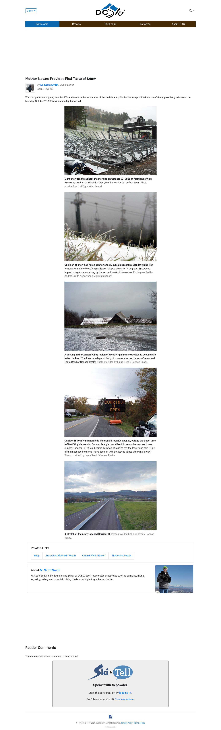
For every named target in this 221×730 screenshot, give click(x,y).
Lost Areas (144, 24)
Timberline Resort (121, 555)
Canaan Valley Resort (93, 555)
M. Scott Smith (50, 570)
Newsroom (42, 24)
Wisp (36, 555)
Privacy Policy (127, 723)
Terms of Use (139, 723)
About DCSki (179, 24)
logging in (125, 692)
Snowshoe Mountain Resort (61, 555)
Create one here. (124, 699)
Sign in (30, 11)
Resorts (76, 24)
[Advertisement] (110, 52)
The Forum (110, 24)
